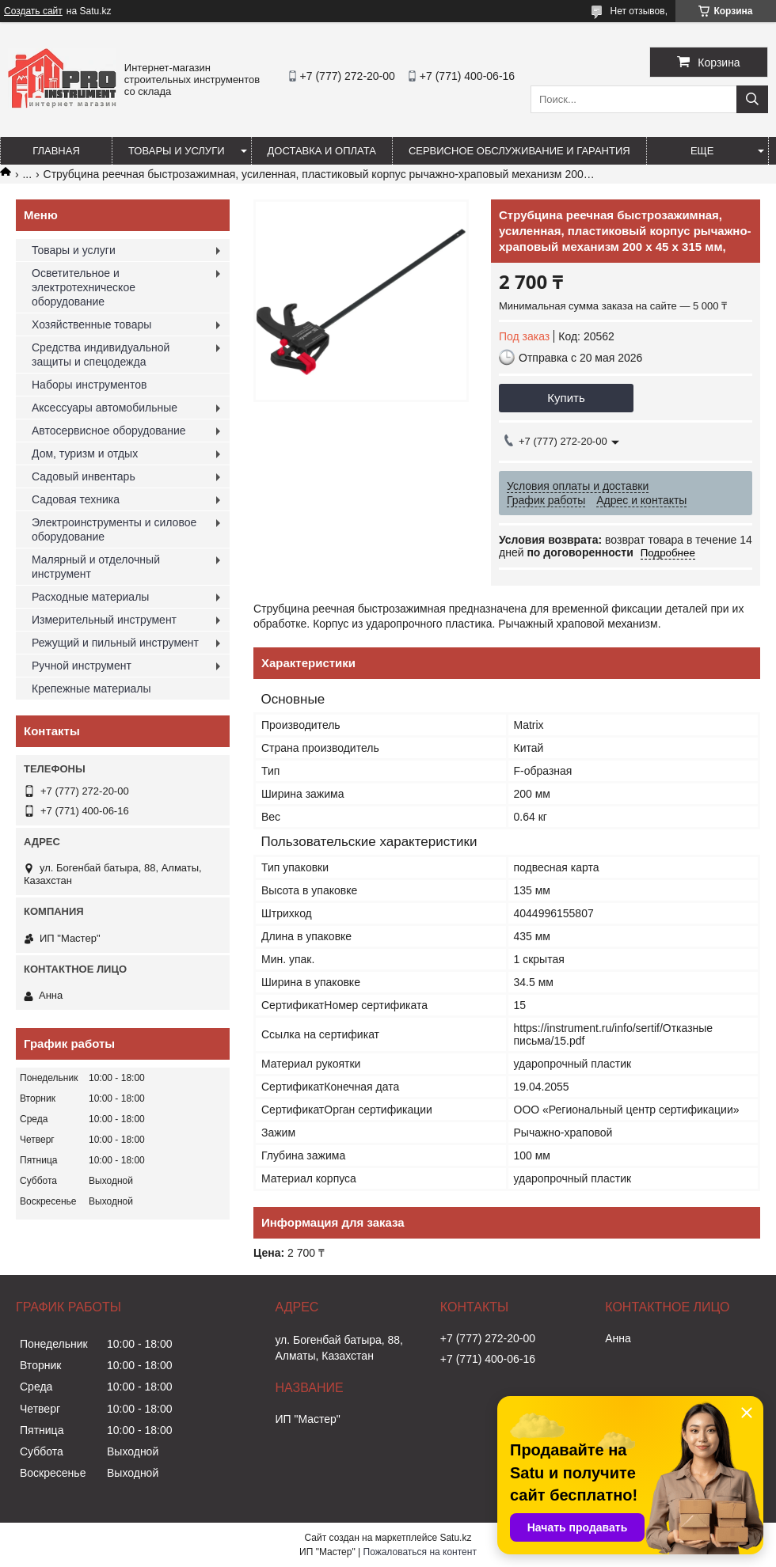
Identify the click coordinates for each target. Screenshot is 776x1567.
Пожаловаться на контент (420, 1552)
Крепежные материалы (91, 688)
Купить (565, 397)
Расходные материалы (90, 596)
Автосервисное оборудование (109, 430)
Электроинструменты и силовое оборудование (114, 529)
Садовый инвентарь (83, 476)
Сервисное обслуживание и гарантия (519, 151)
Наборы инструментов (89, 384)
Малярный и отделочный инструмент (96, 566)
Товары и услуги (176, 151)
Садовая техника (76, 499)
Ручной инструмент (81, 665)
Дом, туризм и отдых (85, 453)
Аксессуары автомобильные (104, 407)
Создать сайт (33, 11)
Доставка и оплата (322, 151)
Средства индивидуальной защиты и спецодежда (100, 354)
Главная (56, 151)
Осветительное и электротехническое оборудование (83, 287)
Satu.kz (455, 1537)
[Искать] (752, 99)
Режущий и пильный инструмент (115, 642)
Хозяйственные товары (91, 324)
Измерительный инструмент (104, 619)
